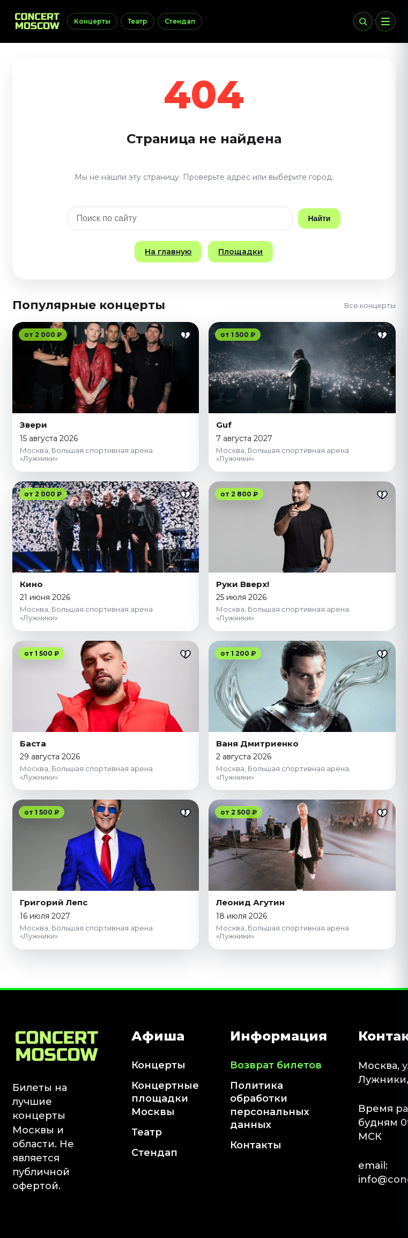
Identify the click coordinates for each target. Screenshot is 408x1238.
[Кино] (105, 527)
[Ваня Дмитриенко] (302, 686)
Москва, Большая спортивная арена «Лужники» (86, 454)
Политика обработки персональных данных (269, 1105)
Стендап (180, 21)
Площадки (240, 252)
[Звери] (105, 367)
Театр (137, 21)
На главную (168, 252)
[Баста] (105, 686)
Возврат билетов (276, 1065)
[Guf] (302, 367)
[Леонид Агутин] (302, 845)
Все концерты (370, 305)
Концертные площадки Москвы (165, 1099)
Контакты (255, 1145)
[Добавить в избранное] (185, 335)
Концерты (92, 21)
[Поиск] (363, 21)
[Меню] (385, 21)
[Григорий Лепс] (105, 845)
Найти (319, 218)
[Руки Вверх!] (302, 527)
